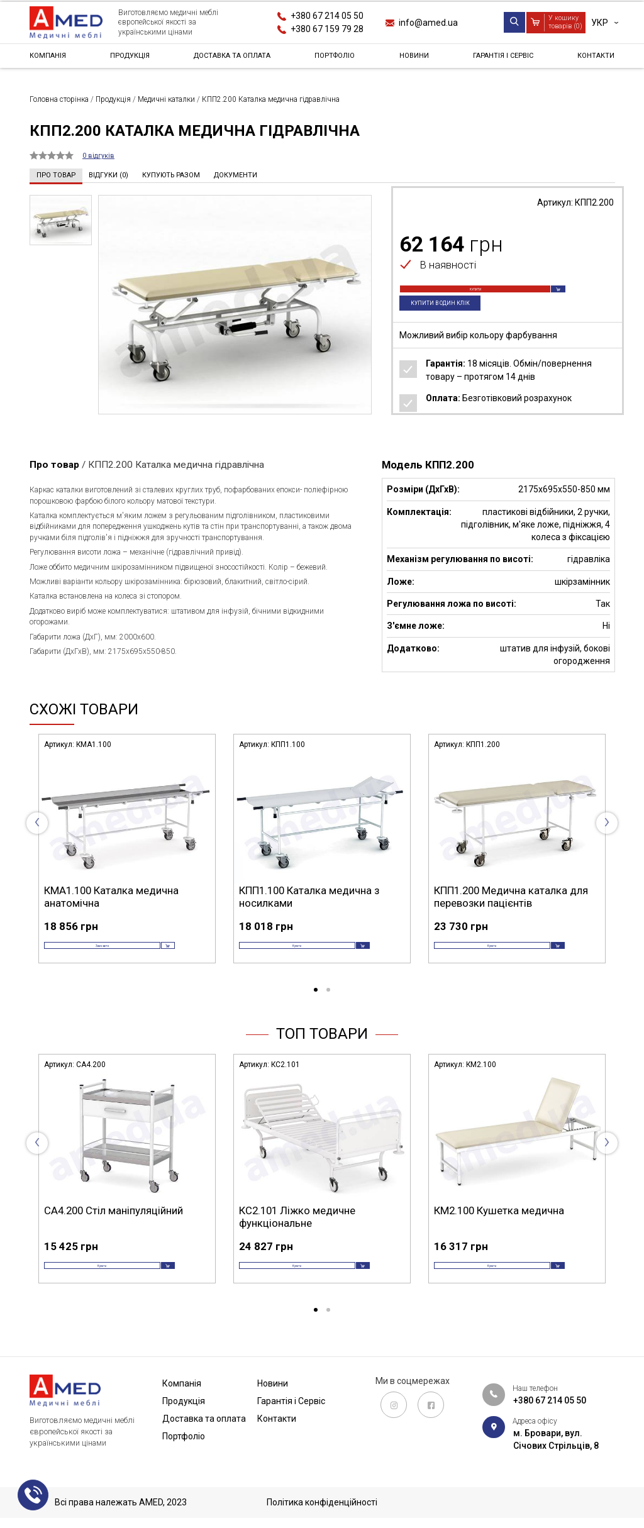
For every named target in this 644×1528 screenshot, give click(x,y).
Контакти (591, 59)
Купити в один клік (450, 320)
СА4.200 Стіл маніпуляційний (113, 1225)
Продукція (129, 59)
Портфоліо (340, 59)
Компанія (52, 59)
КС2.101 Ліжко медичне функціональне (297, 1231)
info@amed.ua (428, 23)
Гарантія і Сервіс (500, 59)
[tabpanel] (127, 860)
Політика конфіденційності (322, 1503)
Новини (414, 59)
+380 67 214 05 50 (327, 16)
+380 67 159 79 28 (327, 29)
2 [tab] (328, 1005)
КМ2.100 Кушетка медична (499, 1225)
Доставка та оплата (235, 59)
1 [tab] (315, 1005)
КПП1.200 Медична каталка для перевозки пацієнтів (511, 896)
